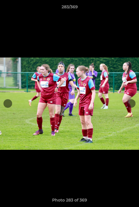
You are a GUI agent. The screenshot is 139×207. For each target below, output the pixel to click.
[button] (132, 8)
